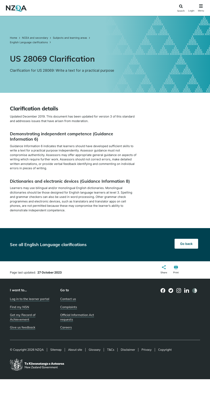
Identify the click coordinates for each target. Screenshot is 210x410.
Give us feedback (22, 327)
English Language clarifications (29, 42)
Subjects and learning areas (70, 37)
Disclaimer (128, 350)
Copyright (165, 350)
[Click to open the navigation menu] (201, 8)
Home (14, 37)
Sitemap (56, 350)
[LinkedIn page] (186, 290)
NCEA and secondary (35, 37)
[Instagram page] (178, 290)
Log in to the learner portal (29, 299)
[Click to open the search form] (181, 8)
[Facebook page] (163, 290)
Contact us (68, 299)
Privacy (147, 350)
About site (75, 350)
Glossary (95, 350)
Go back (186, 244)
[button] (164, 270)
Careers (66, 327)
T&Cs (110, 350)
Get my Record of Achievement (22, 317)
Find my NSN (19, 307)
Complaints (68, 307)
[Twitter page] (170, 290)
